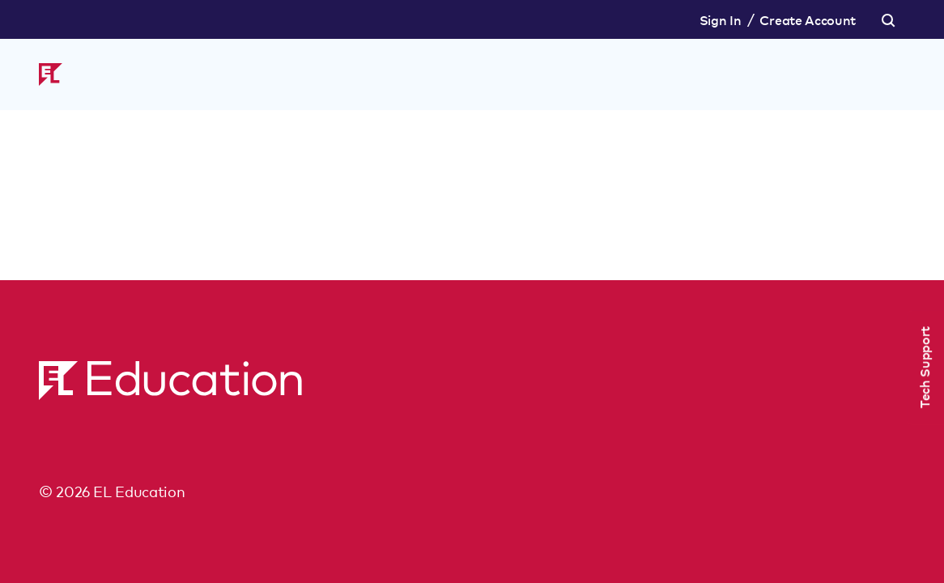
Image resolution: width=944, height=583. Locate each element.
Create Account (807, 19)
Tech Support (924, 367)
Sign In (720, 19)
